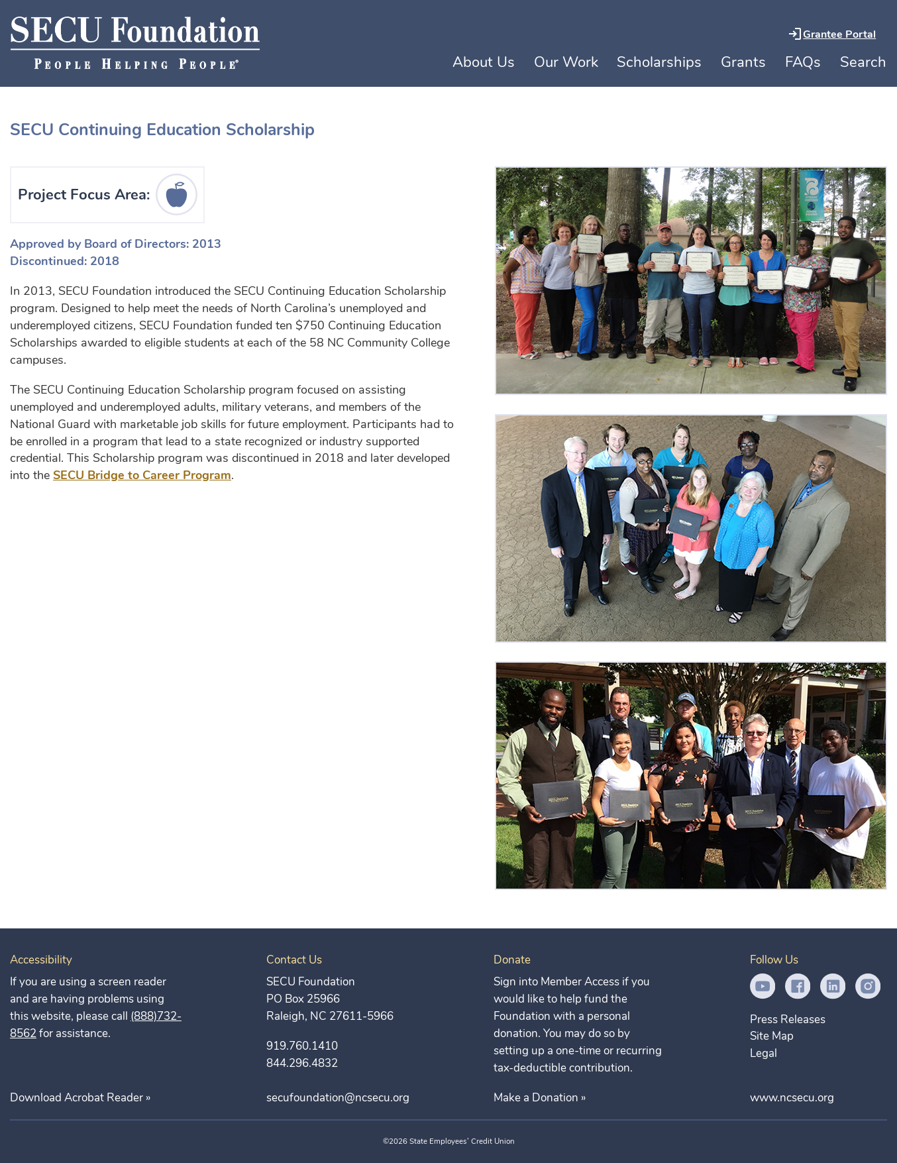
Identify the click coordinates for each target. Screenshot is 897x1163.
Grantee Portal (839, 34)
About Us (483, 62)
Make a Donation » (540, 1097)
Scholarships (659, 62)
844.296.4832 (302, 1063)
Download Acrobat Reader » (80, 1097)
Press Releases (787, 1019)
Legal (763, 1053)
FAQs (803, 62)
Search (863, 62)
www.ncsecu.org (792, 1097)
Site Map (772, 1036)
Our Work (566, 62)
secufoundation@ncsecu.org (337, 1097)
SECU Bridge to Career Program (142, 475)
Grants (743, 62)
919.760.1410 (302, 1046)
